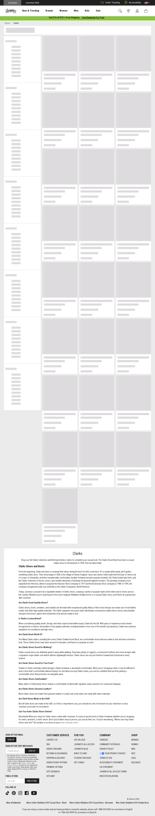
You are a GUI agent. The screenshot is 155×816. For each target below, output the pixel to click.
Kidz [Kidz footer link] (133, 753)
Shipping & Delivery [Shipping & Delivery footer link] (55, 758)
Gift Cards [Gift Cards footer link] (79, 762)
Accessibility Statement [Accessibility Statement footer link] (111, 762)
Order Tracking (109, 2)
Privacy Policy (12, 765)
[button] (147, 3)
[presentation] (28, 10)
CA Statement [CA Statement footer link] (106, 767)
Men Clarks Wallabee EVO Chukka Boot (132, 802)
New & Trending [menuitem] (28, 11)
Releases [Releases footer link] (135, 762)
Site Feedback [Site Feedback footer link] (53, 771)
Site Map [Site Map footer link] (50, 776)
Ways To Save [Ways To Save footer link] (80, 753)
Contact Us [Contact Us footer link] (52, 740)
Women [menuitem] (57, 11)
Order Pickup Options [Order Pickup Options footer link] (56, 762)
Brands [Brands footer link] (135, 740)
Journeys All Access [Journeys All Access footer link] (84, 744)
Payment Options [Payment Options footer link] (54, 767)
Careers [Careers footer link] (104, 740)
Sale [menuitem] (87, 11)
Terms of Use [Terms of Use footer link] (106, 758)
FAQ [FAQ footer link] (48, 744)
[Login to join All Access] (64, 18)
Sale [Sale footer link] (133, 758)
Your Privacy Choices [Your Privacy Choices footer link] (112, 753)
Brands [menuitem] (44, 11)
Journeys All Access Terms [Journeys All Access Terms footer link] (113, 771)
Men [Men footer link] (133, 749)
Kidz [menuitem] (78, 11)
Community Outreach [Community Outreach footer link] (110, 744)
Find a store (11, 776)
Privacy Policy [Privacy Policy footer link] (107, 749)
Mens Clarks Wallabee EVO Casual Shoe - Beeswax (91, 802)
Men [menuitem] (68, 11)
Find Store (32, 781)
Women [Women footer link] (134, 744)
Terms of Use (26, 763)
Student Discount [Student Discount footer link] (82, 758)
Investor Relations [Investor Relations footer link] (109, 776)
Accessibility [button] (132, 2)
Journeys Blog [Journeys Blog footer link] (81, 749)
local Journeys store (69, 723)
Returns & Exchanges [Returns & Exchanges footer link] (57, 753)
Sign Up (10, 739)
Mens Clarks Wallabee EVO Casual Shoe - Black (46, 802)
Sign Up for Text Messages (19, 746)
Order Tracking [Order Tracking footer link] (54, 749)
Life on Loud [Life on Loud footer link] (79, 740)
